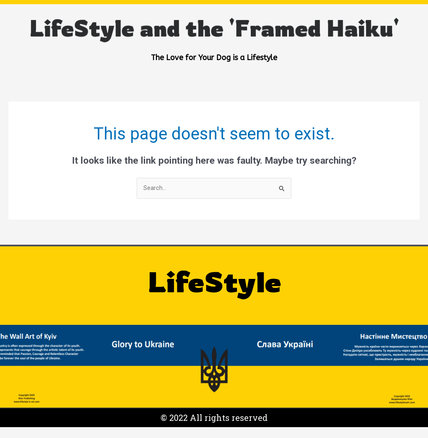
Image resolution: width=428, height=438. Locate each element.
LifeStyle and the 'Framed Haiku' (214, 19)
